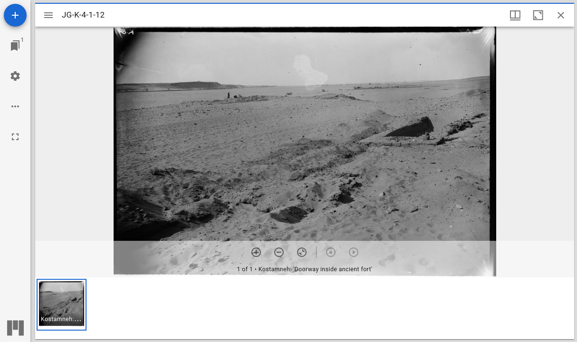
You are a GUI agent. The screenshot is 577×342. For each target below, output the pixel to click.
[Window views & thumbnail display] (515, 15)
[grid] (304, 308)
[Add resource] (15, 15)
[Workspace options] (15, 106)
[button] (61, 304)
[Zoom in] (256, 252)
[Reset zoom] (301, 252)
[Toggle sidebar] (48, 15)
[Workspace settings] (15, 76)
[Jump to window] (15, 45)
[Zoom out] (279, 252)
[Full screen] (15, 136)
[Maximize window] (538, 15)
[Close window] (560, 15)
